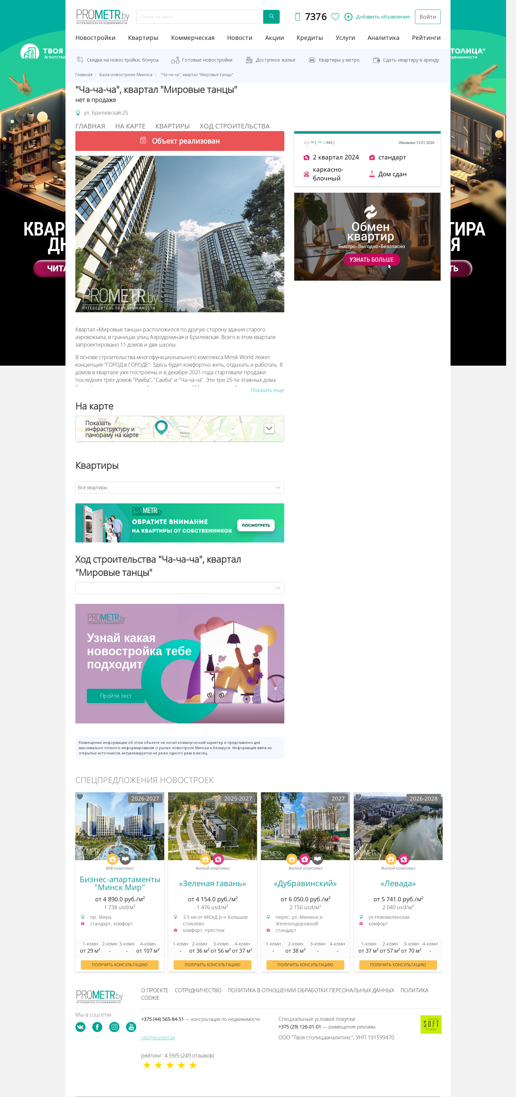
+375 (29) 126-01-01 (326, 1027)
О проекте (154, 990)
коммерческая (193, 38)
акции (274, 38)
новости (239, 38)
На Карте (130, 126)
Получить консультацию (120, 965)
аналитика (384, 38)
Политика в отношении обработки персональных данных (311, 990)
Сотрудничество (198, 990)
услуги (345, 38)
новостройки (95, 38)
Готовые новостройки (207, 60)
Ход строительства (235, 126)
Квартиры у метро (339, 60)
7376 (315, 17)
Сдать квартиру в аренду (411, 60)
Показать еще (267, 390)
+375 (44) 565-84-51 (200, 1019)
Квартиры (143, 38)
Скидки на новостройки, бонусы (123, 60)
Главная (90, 126)
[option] (119, 885)
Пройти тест (116, 695)
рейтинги (426, 38)
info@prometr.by (158, 1037)
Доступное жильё (276, 60)
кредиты (310, 38)
